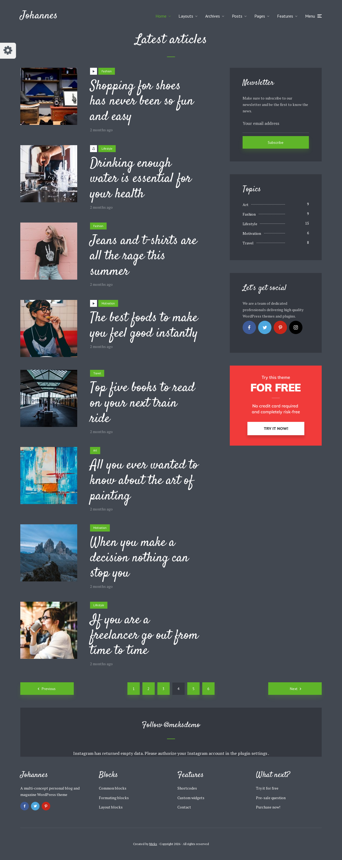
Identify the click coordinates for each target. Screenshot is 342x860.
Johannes (39, 15)
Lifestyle (107, 148)
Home (161, 16)
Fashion (107, 71)
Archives (212, 16)
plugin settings (253, 753)
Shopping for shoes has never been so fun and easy (142, 102)
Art (95, 450)
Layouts (185, 16)
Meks (153, 844)
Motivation (108, 303)
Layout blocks (111, 807)
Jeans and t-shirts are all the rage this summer (143, 256)
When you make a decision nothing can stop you (139, 558)
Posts (237, 16)
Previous (49, 688)
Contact (184, 807)
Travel (97, 373)
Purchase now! (268, 807)
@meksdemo (182, 725)
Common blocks (112, 788)
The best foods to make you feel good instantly (144, 326)
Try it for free (267, 788)
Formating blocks (114, 797)
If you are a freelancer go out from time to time (144, 636)
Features (285, 16)
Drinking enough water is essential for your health (140, 179)
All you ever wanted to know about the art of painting (144, 481)
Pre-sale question (271, 797)
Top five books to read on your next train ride (142, 404)
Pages (259, 16)
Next (293, 688)
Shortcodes (187, 788)
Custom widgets (190, 797)
